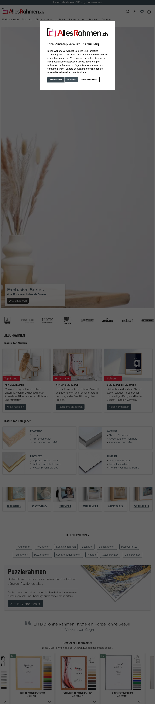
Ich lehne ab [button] (71, 80)
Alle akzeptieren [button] (56, 80)
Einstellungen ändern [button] (89, 80)
